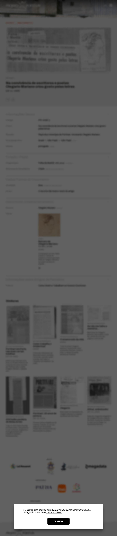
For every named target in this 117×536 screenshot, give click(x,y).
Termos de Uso (54, 512)
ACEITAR (58, 521)
